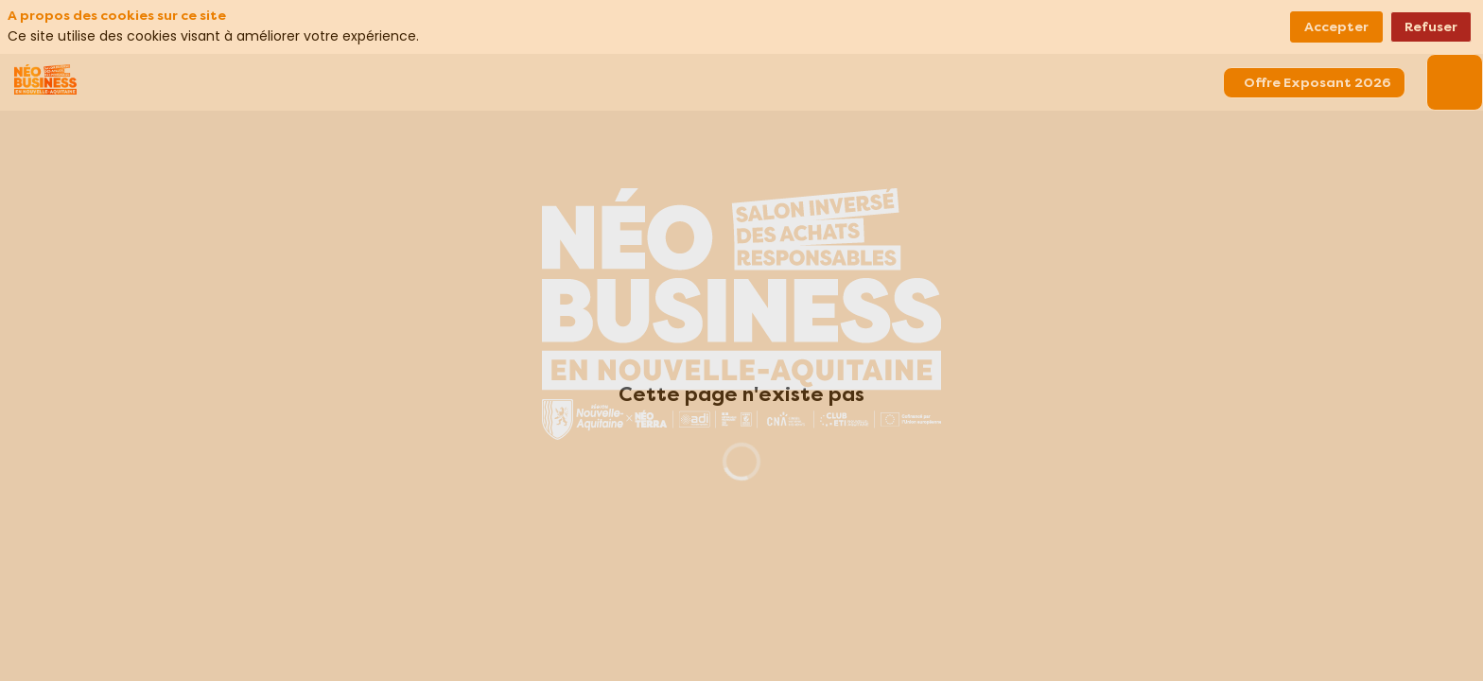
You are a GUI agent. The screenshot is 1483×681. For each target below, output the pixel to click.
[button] (1314, 82)
